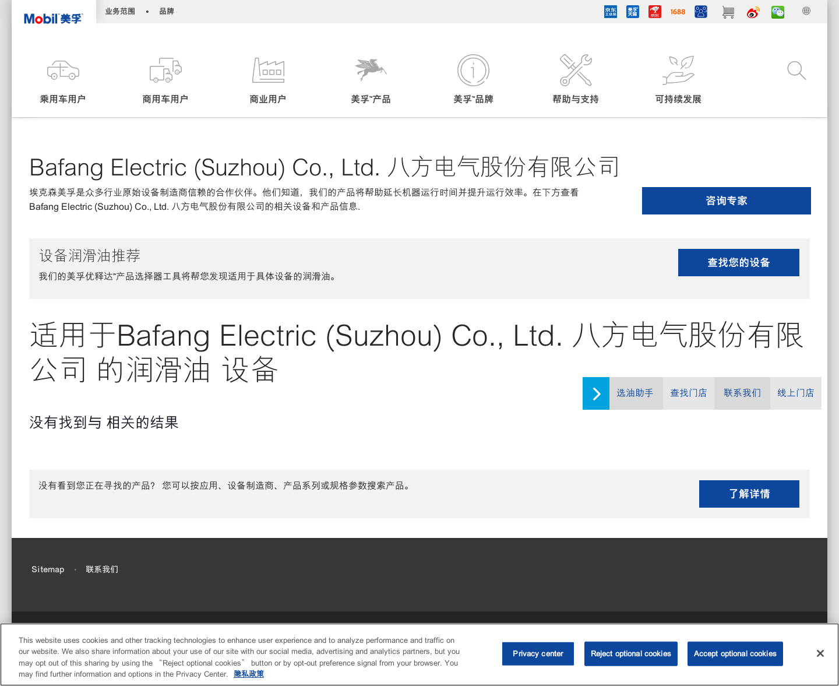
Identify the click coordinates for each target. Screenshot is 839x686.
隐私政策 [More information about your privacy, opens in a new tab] (249, 674)
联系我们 (742, 393)
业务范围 (120, 11)
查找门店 (688, 393)
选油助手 (635, 393)
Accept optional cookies (735, 653)
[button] (63, 80)
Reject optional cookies (631, 653)
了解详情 (749, 494)
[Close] (820, 653)
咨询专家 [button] (727, 201)
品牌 (166, 11)
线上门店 (796, 393)
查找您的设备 (738, 262)
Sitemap (47, 569)
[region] (419, 654)
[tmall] (633, 13)
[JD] (655, 13)
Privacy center (538, 653)
